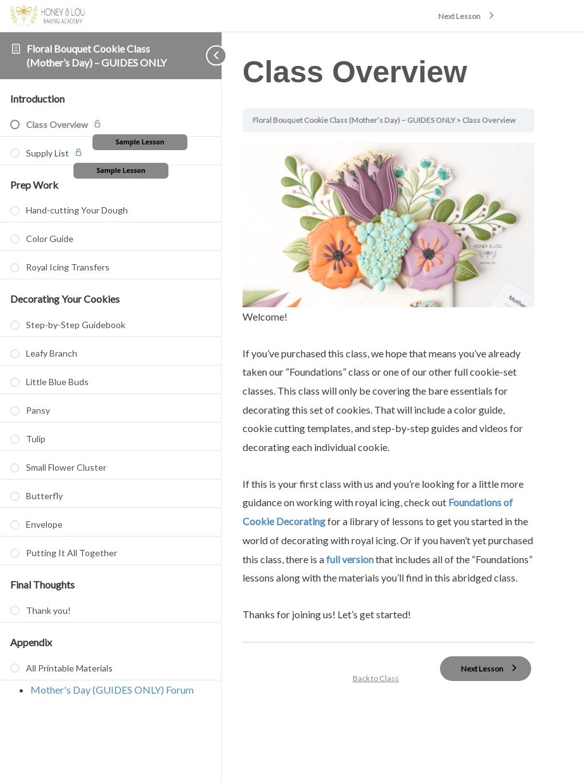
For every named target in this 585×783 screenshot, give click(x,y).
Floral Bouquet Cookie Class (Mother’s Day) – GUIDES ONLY (363, 120)
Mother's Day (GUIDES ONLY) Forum (112, 690)
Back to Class (381, 692)
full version (406, 553)
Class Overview (497, 120)
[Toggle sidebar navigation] (196, 55)
